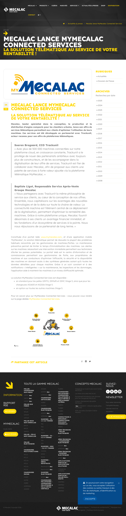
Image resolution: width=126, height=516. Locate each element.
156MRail (61, 488)
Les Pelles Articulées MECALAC (85, 393)
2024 (100, 105)
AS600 (26, 477)
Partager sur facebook (82, 361)
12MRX (28, 401)
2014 (100, 152)
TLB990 (60, 414)
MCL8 (26, 469)
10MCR (26, 431)
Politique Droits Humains (95, 510)
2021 (100, 119)
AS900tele (27, 486)
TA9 (42, 443)
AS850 (26, 483)
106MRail (61, 482)
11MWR (26, 415)
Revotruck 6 (47, 467)
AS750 (26, 480)
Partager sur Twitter (90, 361)
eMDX (45, 477)
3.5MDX (43, 451)
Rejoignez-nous (116, 507)
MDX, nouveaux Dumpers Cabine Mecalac (86, 411)
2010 (100, 171)
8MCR (26, 428)
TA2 (42, 427)
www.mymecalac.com (51, 237)
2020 (100, 124)
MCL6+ (26, 466)
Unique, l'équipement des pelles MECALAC (85, 402)
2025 (100, 101)
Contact (31, 15)
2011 (100, 166)
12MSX (28, 395)
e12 (25, 447)
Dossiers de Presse (106, 81)
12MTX (28, 398)
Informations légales (82, 507)
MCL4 (26, 457)
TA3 (42, 430)
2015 (100, 148)
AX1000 (43, 405)
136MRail (61, 485)
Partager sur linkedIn (86, 361)
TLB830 (60, 389)
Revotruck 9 (47, 470)
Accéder (10, 411)
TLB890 (60, 411)
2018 (100, 133)
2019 (100, 129)
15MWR (26, 418)
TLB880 (60, 408)
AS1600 (43, 389)
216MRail (61, 491)
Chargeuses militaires (62, 470)
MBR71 (60, 427)
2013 (100, 157)
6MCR (26, 425)
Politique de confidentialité (100, 507)
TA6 (42, 440)
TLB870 (60, 405)
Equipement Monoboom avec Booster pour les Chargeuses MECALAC (87, 397)
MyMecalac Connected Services (44, 299)
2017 (100, 138)
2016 (100, 143)
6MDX (43, 454)
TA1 (42, 424)
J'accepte (90, 499)
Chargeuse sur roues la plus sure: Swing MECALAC (88, 389)
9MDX (43, 457)
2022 (100, 115)
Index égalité (80, 510)
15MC (26, 439)
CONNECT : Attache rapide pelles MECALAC (88, 406)
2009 (100, 176)
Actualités (102, 76)
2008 (100, 181)
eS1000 (45, 392)
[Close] (119, 482)
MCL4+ (26, 460)
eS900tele (46, 395)
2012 (100, 162)
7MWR (26, 409)
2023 (100, 110)
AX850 (43, 402)
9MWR (26, 412)
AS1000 (26, 489)
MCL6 (26, 463)
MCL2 (26, 454)
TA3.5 (43, 433)
